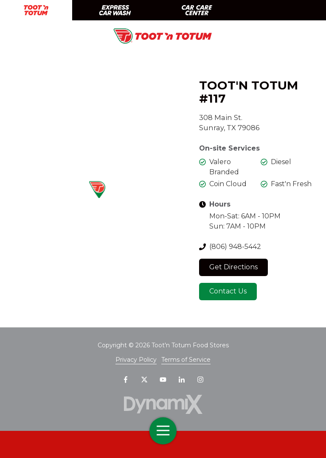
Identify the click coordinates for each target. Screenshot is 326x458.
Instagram (200, 379)
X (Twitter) (144, 379)
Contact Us (228, 291)
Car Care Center (196, 10)
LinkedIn (181, 379)
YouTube (163, 379)
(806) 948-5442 (235, 247)
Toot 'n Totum (36, 10)
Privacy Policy (136, 359)
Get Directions (233, 267)
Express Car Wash (114, 10)
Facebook (125, 379)
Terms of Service (186, 359)
